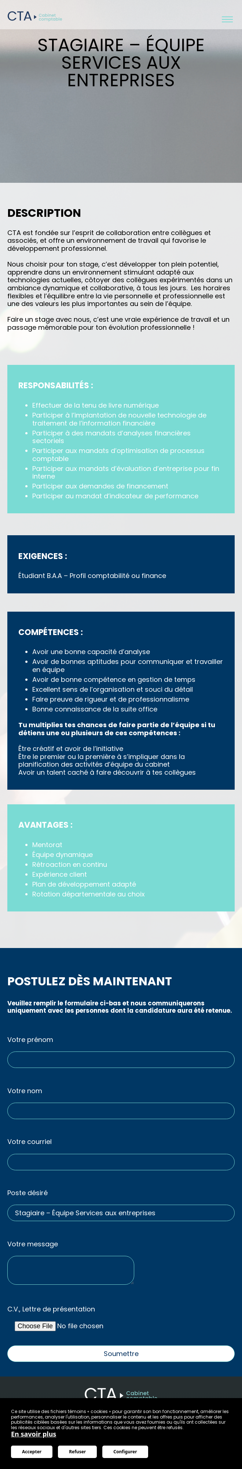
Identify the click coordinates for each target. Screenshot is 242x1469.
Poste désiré (27, 1193)
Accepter (31, 1452)
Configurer (125, 1452)
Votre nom (24, 1091)
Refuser (77, 1452)
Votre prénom (30, 1040)
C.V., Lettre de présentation (51, 1309)
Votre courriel (29, 1142)
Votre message (32, 1244)
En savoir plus (33, 1434)
